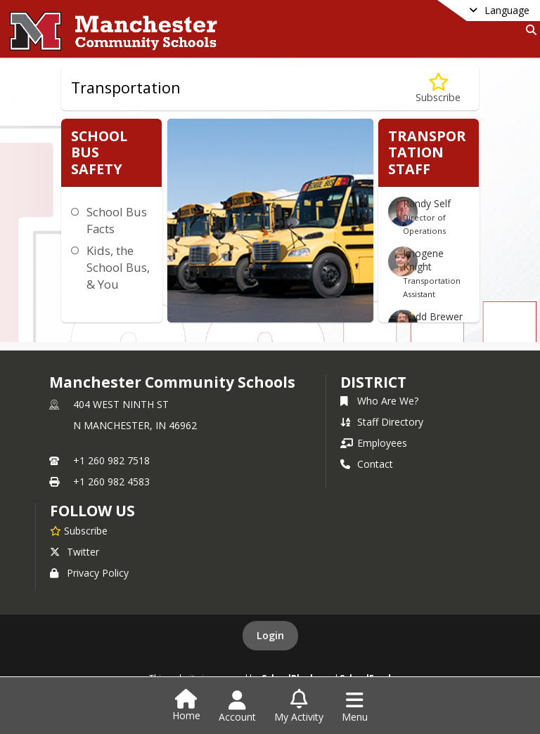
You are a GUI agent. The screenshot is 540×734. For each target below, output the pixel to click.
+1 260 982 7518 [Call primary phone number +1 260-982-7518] (111, 460)
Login (270, 635)
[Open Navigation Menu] (355, 706)
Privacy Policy (89, 572)
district (373, 382)
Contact (366, 464)
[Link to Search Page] (528, 30)
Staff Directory (381, 421)
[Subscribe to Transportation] (438, 88)
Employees (373, 443)
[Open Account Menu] (237, 706)
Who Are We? (379, 400)
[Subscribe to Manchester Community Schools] (79, 530)
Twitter (74, 551)
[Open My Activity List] (298, 706)
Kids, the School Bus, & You (118, 267)
